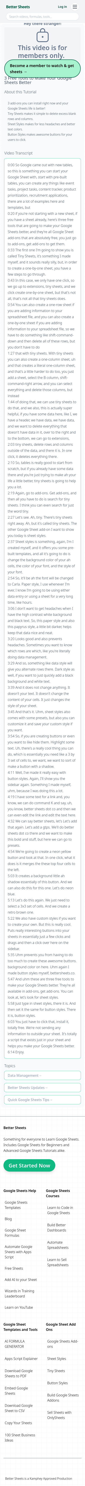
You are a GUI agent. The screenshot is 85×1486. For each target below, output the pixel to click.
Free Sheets (14, 1268)
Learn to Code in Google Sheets (60, 1210)
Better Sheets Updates (26, 1087)
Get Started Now (29, 1165)
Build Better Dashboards (56, 1228)
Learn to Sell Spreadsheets (58, 1262)
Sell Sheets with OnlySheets (59, 1415)
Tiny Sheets (56, 1370)
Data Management (23, 1075)
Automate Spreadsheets (58, 1245)
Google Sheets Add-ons (62, 1344)
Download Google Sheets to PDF (19, 1373)
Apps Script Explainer (21, 1358)
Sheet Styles (56, 1358)
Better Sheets (18, 7)
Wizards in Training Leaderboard (19, 1294)
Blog (8, 1218)
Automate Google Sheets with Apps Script (18, 1251)
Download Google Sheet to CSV (19, 1408)
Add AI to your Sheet (21, 1279)
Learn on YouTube (19, 1307)
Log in (62, 7)
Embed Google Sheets (16, 1391)
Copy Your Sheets (18, 1422)
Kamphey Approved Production (51, 1478)
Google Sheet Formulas (15, 1233)
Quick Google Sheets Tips (28, 1099)
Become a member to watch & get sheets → (42, 68)
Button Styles (57, 1383)
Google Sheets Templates (16, 1205)
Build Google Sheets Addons (63, 1398)
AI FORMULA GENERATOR (15, 1344)
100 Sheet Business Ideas (20, 1438)
